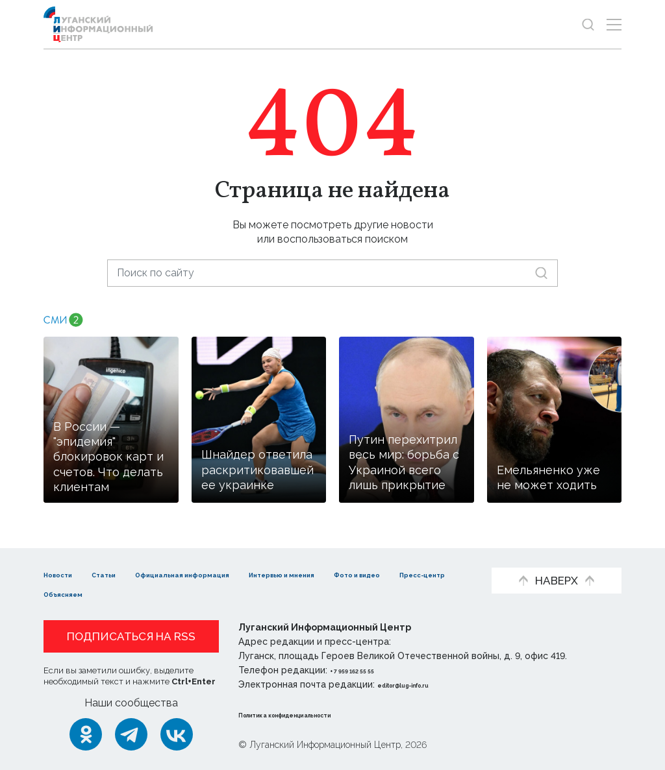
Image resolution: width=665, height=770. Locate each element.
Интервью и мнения (384, 574)
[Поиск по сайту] (332, 272)
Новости (67, 574)
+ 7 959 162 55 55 (366, 670)
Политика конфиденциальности (316, 714)
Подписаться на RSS (131, 636)
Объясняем (260, 593)
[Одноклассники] (85, 734)
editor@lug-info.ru (421, 684)
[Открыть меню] (614, 24)
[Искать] (541, 272)
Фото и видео (81, 593)
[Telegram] (131, 734)
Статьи (128, 574)
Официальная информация (239, 574)
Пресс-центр (174, 593)
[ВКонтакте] (176, 734)
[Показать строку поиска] (588, 24)
